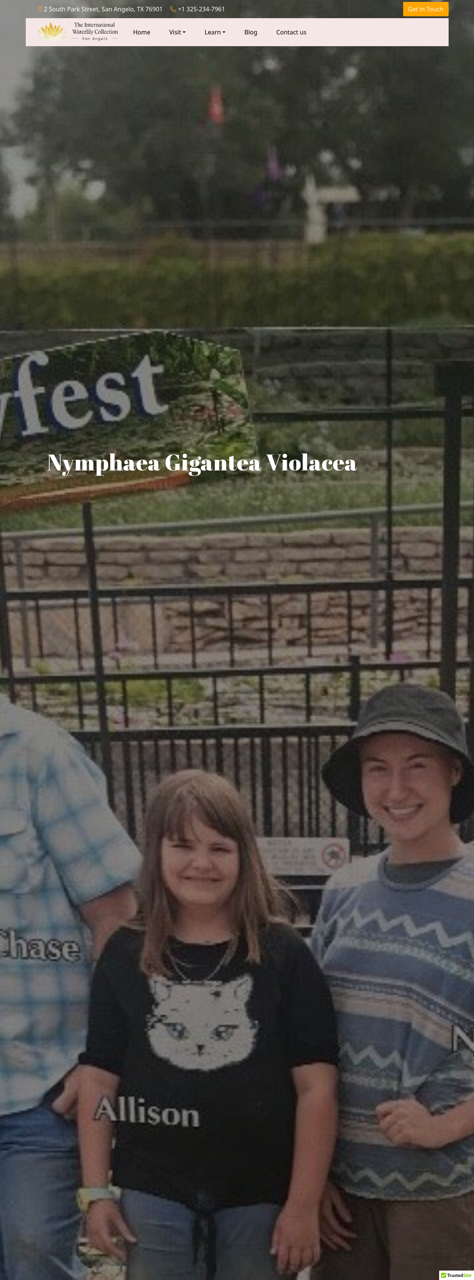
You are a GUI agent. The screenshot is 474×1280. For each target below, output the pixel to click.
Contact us (291, 32)
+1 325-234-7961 (197, 9)
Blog (250, 32)
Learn (213, 32)
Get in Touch (426, 9)
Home (141, 32)
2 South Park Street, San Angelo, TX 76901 (100, 9)
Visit (175, 32)
